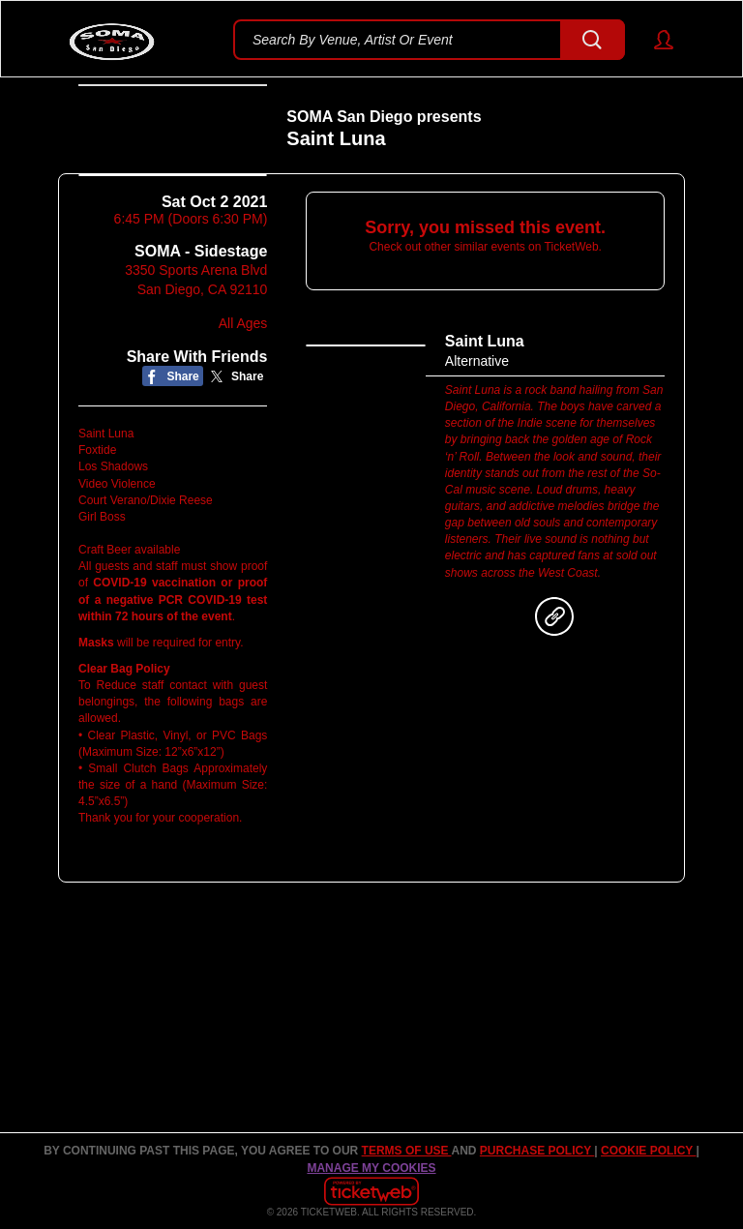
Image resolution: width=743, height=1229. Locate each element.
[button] (654, 39)
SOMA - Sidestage (200, 349)
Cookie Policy (648, 1150)
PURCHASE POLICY (537, 1150)
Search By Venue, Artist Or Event (353, 39)
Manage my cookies (371, 1168)
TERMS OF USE (407, 1150)
